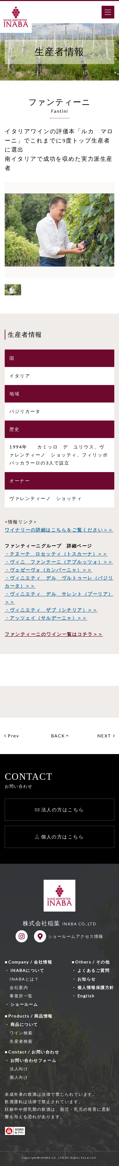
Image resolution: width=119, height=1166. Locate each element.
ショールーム (24, 1004)
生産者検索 (21, 1041)
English (86, 995)
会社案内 (19, 987)
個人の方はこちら (62, 836)
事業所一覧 (21, 995)
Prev (13, 735)
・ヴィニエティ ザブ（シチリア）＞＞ (51, 610)
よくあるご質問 (93, 970)
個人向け (19, 1077)
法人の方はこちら (62, 809)
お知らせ (86, 978)
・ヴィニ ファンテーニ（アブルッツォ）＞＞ (59, 562)
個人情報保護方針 (95, 987)
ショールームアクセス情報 (75, 936)
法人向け (19, 1068)
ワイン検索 (21, 1032)
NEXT (104, 735)
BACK (58, 735)
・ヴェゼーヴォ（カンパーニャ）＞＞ (48, 570)
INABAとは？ (24, 978)
